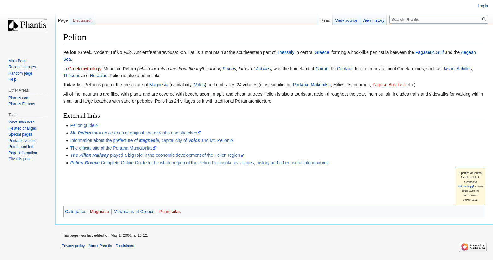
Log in (483, 6)
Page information (22, 153)
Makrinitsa (321, 84)
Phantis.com (18, 98)
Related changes (22, 128)
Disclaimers (125, 246)
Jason (448, 68)
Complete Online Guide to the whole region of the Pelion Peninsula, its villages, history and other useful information (197, 162)
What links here (21, 122)
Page (63, 20)
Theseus (71, 75)
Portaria (300, 84)
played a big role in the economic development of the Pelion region (155, 155)
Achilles (263, 68)
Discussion (82, 20)
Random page (20, 73)
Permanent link (21, 146)
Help (12, 79)
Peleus (229, 68)
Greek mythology (84, 68)
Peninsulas (170, 211)
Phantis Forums (21, 104)
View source (346, 20)
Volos (199, 84)
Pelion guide (82, 125)
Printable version (22, 140)
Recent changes (22, 67)
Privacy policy (73, 246)
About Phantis (100, 246)
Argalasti (396, 84)
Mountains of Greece (134, 211)
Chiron (321, 68)
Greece (322, 52)
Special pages (20, 134)
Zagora (379, 84)
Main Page (17, 61)
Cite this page (19, 159)
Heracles (98, 75)
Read (325, 20)
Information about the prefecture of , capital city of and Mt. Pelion (149, 140)
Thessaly (285, 52)
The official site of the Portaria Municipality (111, 147)
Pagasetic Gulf (429, 52)
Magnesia (159, 84)
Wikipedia (464, 186)
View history (374, 20)
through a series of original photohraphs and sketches (133, 132)
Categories (75, 211)
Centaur (344, 68)
